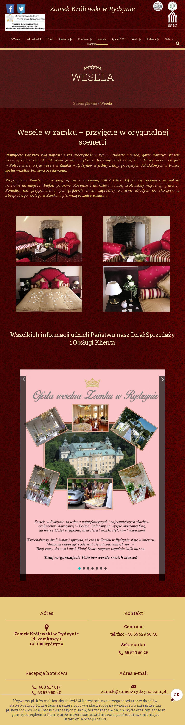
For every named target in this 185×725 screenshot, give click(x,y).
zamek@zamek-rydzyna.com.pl (133, 691)
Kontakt (92, 44)
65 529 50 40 (49, 692)
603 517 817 (50, 687)
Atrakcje (136, 39)
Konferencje (85, 39)
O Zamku (15, 39)
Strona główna (85, 103)
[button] (23, 478)
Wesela (102, 39)
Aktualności (34, 39)
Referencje (153, 39)
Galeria (169, 39)
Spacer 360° (119, 39)
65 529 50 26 (136, 652)
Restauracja (65, 39)
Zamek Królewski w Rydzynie (92, 9)
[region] (92, 471)
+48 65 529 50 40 (141, 634)
